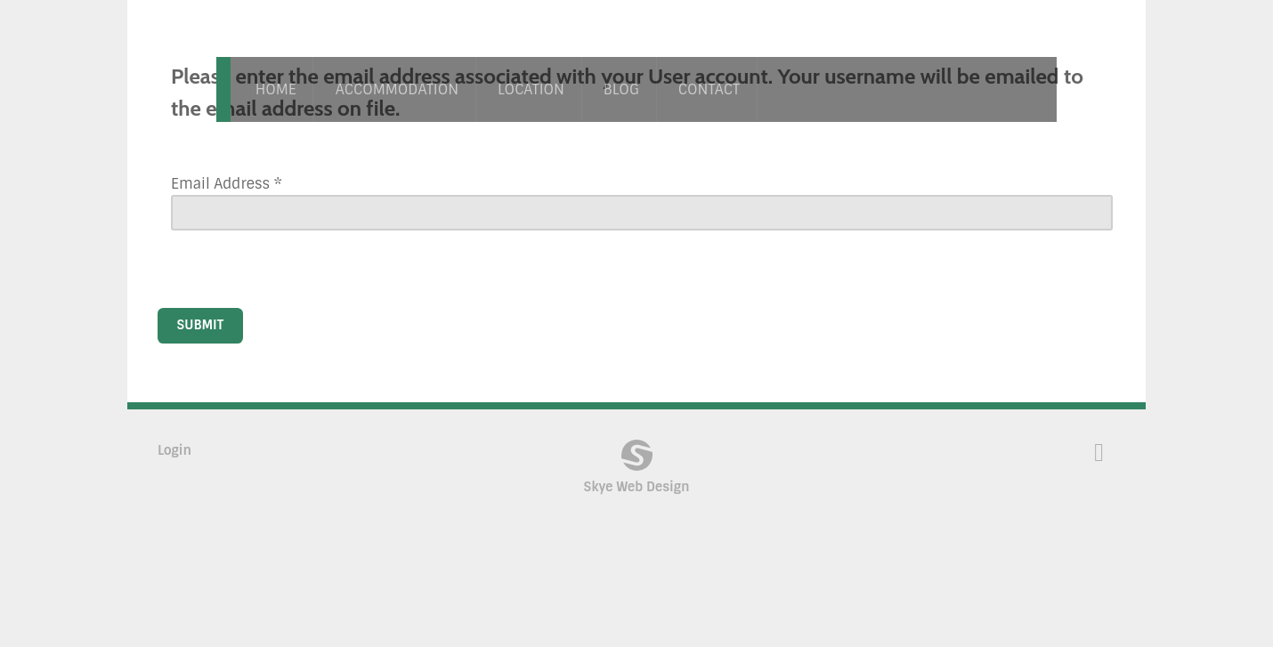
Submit (200, 325)
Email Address (226, 183)
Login (174, 450)
